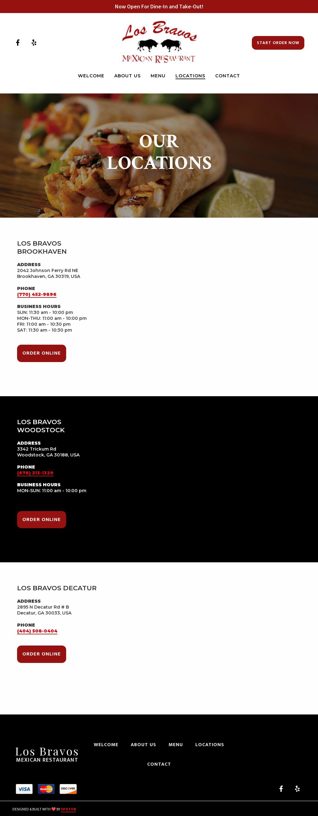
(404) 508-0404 (37, 631)
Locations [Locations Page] (190, 76)
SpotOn (68, 809)
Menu (178, 745)
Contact (161, 764)
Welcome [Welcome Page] (91, 76)
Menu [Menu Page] (158, 76)
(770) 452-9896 (37, 294)
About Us (145, 745)
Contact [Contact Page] (227, 76)
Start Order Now (278, 42)
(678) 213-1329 (35, 473)
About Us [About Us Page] (127, 76)
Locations (211, 745)
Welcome (108, 745)
